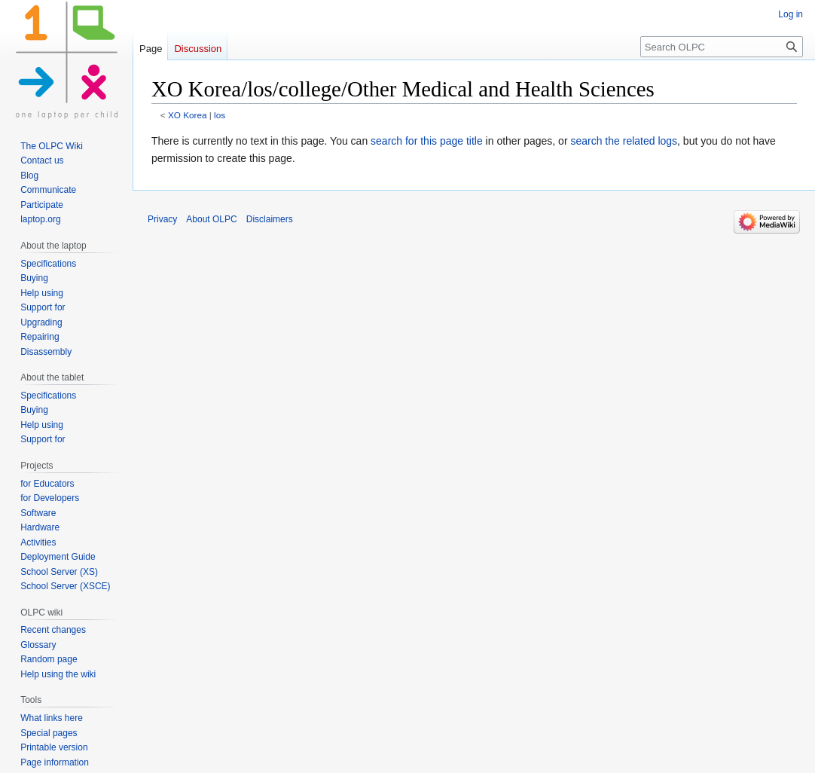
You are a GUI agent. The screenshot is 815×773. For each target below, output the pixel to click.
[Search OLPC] (721, 46)
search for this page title (427, 141)
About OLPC (211, 219)
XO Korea (187, 115)
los (219, 115)
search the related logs (623, 141)
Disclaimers (269, 219)
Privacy (162, 219)
